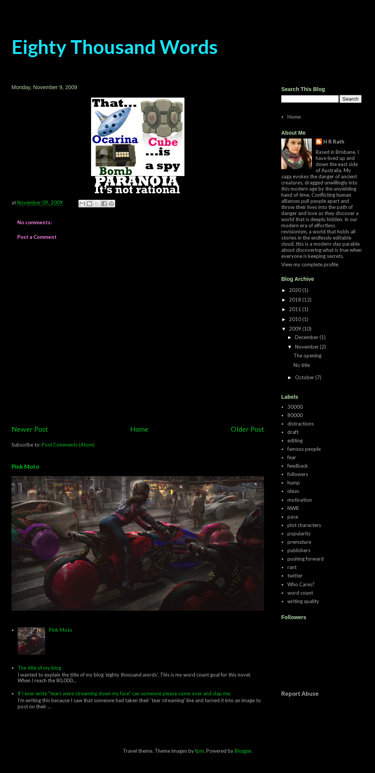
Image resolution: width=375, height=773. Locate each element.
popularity (299, 533)
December (307, 337)
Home (139, 429)
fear (291, 457)
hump (293, 482)
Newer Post (29, 429)
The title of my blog (39, 668)
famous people (304, 449)
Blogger (243, 751)
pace (292, 517)
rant (292, 567)
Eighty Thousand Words (114, 46)
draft (292, 432)
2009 (295, 329)
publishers (298, 550)
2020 (295, 290)
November (307, 347)
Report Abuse (300, 693)
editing (295, 440)
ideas (293, 491)
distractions (300, 424)
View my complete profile (309, 264)
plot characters (304, 525)
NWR (293, 508)
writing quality (303, 601)
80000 (295, 415)
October (305, 377)
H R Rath (333, 142)
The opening (307, 355)
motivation (299, 500)
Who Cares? (301, 584)
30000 (295, 407)
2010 (295, 319)
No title (301, 365)
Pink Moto (25, 466)
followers (297, 474)
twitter (295, 575)
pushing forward (305, 559)
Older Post (247, 429)
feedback (297, 466)
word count (300, 593)
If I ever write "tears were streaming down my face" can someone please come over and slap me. (124, 693)
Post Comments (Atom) (68, 445)
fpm (199, 751)
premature (299, 542)
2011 (295, 309)
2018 (295, 300)
